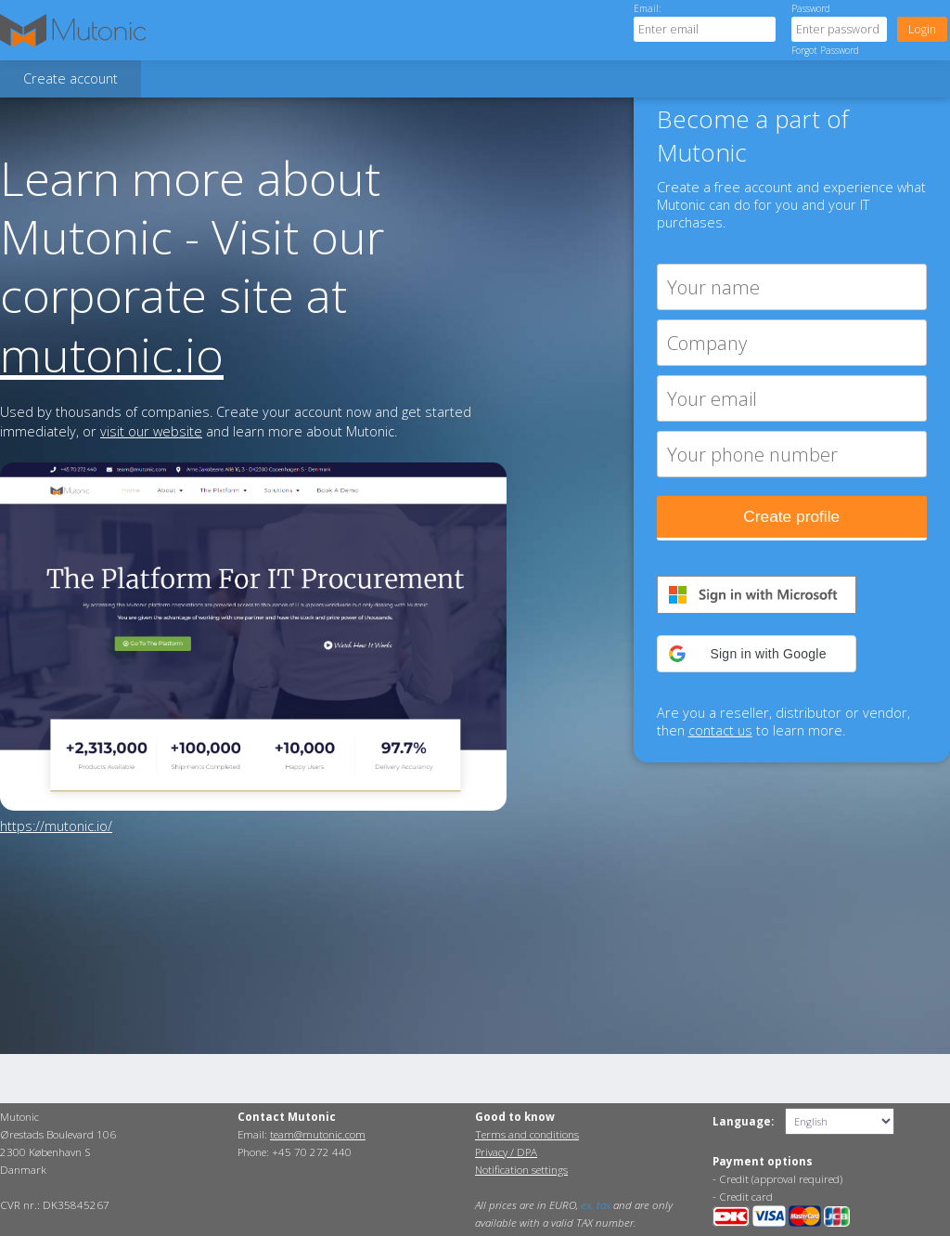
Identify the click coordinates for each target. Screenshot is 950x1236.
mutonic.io (112, 354)
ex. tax (595, 1205)
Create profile (791, 516)
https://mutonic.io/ (56, 826)
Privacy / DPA (506, 1152)
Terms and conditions (527, 1134)
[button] (756, 653)
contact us (720, 730)
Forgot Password (825, 50)
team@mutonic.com (318, 1134)
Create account (70, 78)
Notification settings (521, 1170)
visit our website (151, 431)
